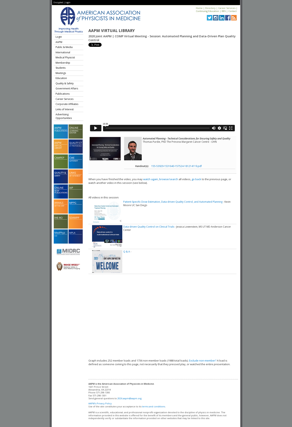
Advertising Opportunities (64, 116)
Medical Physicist (65, 57)
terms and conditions (153, 406)
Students (60, 68)
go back (196, 179)
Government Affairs (67, 88)
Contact (232, 11)
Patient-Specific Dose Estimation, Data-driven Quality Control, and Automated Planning (172, 201)
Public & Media (64, 47)
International (63, 52)
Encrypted (58, 2)
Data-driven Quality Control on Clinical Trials (148, 226)
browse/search (168, 179)
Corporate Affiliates (67, 104)
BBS (224, 11)
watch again (150, 179)
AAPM (59, 42)
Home (199, 8)
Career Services (226, 8)
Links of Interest (65, 109)
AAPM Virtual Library (111, 30)
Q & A (126, 251)
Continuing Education (207, 11)
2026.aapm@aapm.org (129, 398)
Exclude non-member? (202, 360)
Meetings (61, 73)
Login (67, 2)
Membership (63, 62)
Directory (210, 8)
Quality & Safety (65, 83)
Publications (63, 93)
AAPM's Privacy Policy (100, 403)
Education (61, 78)
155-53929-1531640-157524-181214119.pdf (176, 166)
